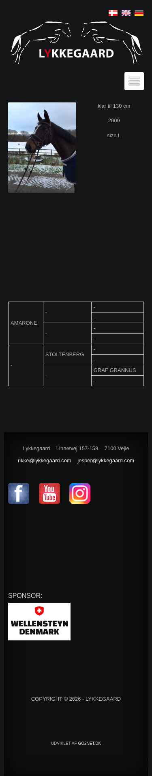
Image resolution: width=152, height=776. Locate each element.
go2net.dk (89, 743)
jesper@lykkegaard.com (105, 460)
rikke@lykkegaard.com (44, 460)
